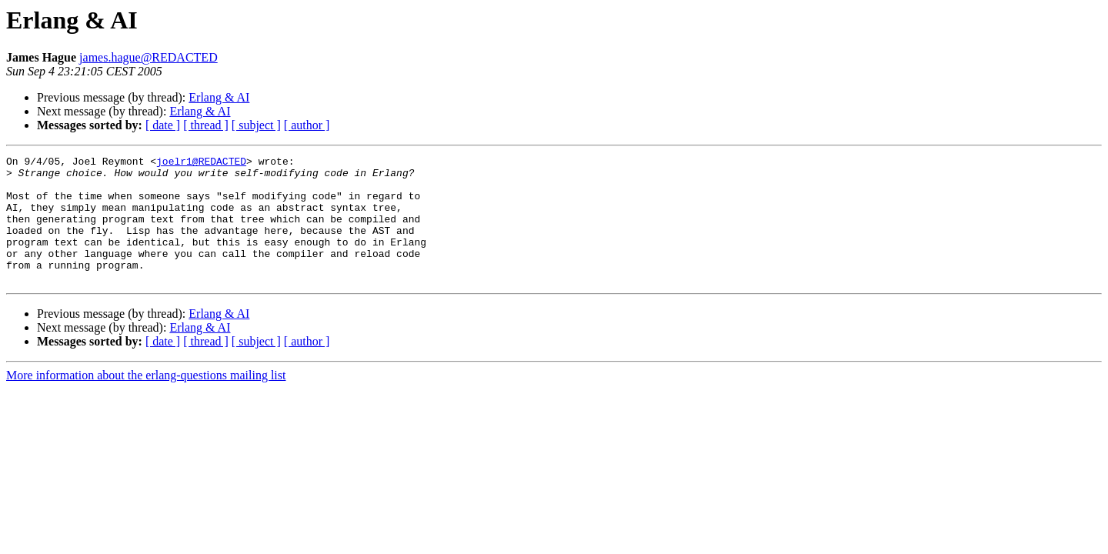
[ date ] (162, 125)
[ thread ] (206, 125)
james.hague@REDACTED (148, 57)
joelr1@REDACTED (201, 163)
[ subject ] (256, 125)
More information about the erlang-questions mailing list (145, 400)
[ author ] (307, 125)
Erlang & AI (219, 97)
